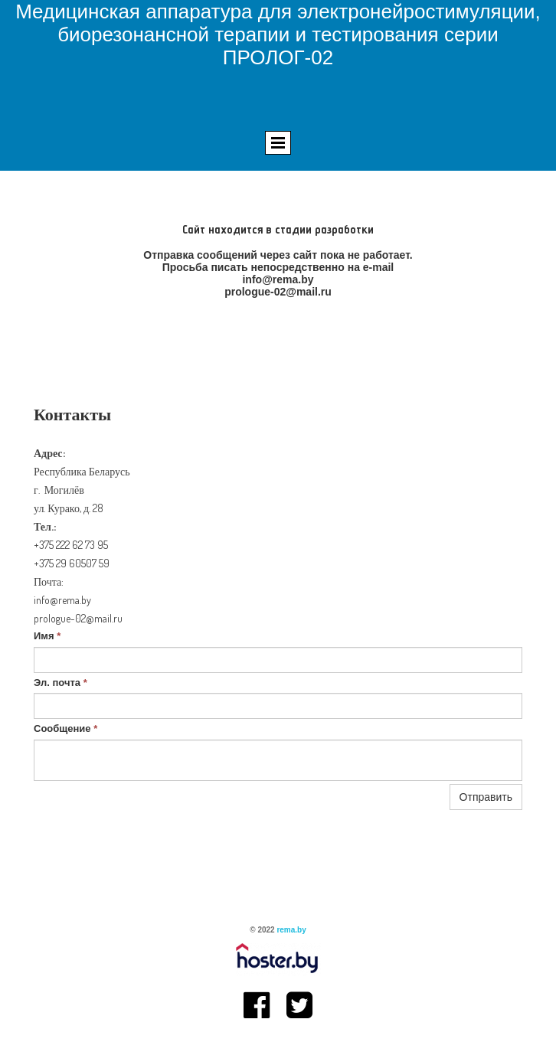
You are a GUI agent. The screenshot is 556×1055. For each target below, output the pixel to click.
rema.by (291, 930)
